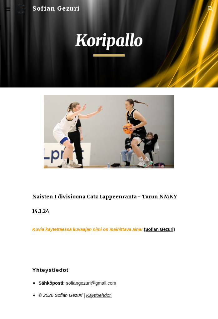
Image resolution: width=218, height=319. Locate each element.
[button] (7, 8)
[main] (109, 43)
